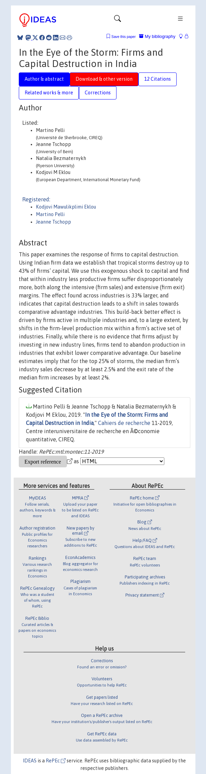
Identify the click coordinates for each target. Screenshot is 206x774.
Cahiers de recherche (124, 423)
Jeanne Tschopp (53, 222)
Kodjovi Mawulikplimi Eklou (66, 207)
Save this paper (123, 37)
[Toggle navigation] (117, 20)
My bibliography (157, 36)
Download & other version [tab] (104, 79)
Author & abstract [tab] (44, 79)
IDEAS (30, 760)
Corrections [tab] (98, 92)
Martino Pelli (50, 214)
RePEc (56, 760)
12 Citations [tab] (157, 79)
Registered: (36, 199)
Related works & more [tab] (49, 92)
